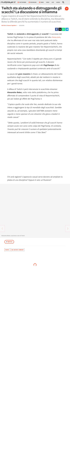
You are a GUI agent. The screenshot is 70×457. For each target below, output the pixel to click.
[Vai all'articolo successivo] (2, 228)
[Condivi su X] (60, 29)
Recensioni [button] (32, 2)
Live (53, 2)
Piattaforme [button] (22, 2)
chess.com (55, 37)
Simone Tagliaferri (12, 25)
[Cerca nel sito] (63, 2)
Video (47, 2)
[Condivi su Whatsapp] (63, 29)
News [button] (41, 2)
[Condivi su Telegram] (67, 29)
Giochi (58, 2)
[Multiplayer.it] (8, 2)
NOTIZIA (3, 25)
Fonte (7, 250)
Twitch (9, 242)
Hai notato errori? (17, 250)
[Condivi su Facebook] (56, 29)
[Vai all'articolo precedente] (67, 228)
